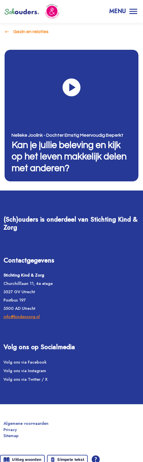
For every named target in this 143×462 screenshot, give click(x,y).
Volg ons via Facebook (24, 362)
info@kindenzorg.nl (21, 317)
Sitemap (11, 436)
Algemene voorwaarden (25, 423)
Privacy (10, 430)
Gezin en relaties (30, 31)
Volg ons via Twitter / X (25, 379)
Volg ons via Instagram (24, 371)
